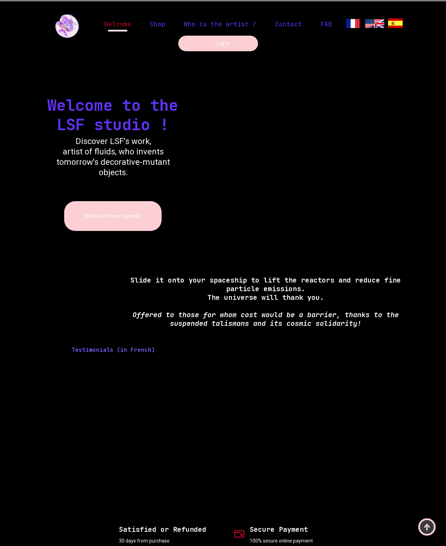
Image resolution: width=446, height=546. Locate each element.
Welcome (117, 24)
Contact (288, 24)
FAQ (326, 24)
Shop (157, 24)
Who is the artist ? (220, 24)
